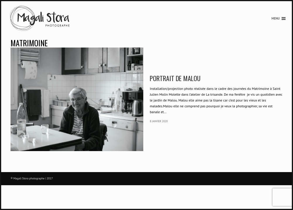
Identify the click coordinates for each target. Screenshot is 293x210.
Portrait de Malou (175, 78)
